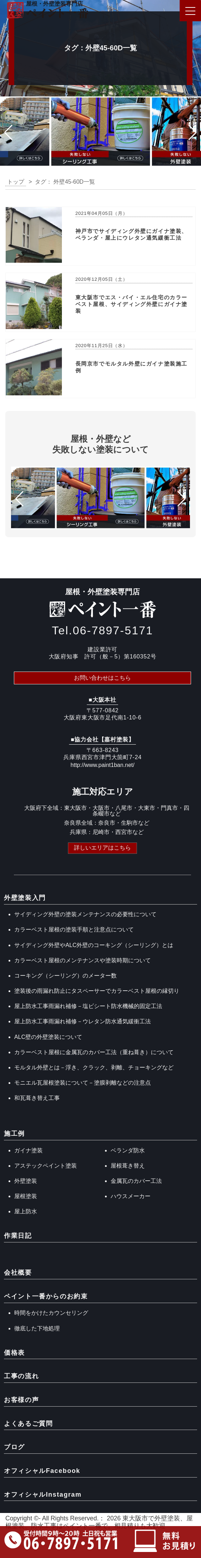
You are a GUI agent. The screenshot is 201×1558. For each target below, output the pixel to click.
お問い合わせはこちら (102, 678)
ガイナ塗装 (28, 1150)
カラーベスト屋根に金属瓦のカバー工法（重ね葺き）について (94, 1052)
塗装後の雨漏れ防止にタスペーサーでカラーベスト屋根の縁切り (96, 991)
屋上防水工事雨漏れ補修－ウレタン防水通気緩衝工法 (82, 1021)
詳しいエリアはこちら (102, 848)
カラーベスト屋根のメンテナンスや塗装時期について (82, 960)
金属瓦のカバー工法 (136, 1181)
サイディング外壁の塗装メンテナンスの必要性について (85, 914)
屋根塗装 (25, 1196)
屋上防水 (25, 1211)
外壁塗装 (25, 1181)
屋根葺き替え (128, 1166)
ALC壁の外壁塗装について (48, 1037)
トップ (15, 182)
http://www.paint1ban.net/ (102, 765)
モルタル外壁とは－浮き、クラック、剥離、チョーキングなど (94, 1067)
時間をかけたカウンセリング (51, 1313)
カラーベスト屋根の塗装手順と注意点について (74, 930)
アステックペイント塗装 (45, 1166)
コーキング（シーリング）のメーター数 (65, 976)
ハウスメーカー (130, 1196)
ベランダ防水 (128, 1150)
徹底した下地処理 (37, 1328)
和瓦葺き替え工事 (37, 1098)
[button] (8, 132)
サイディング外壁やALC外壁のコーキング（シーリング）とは (93, 945)
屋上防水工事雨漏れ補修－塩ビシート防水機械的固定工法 (88, 1006)
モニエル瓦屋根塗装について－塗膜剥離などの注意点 (82, 1083)
